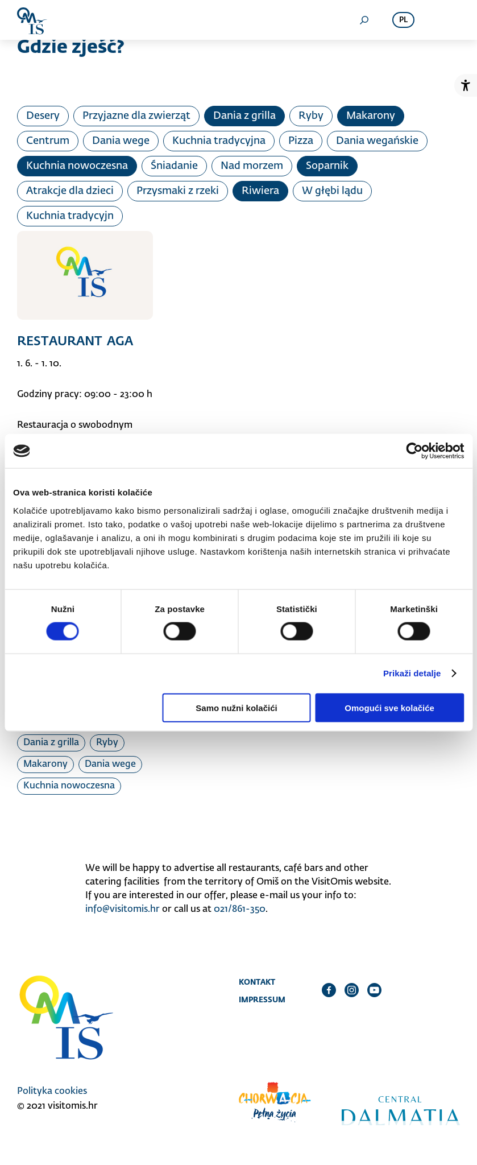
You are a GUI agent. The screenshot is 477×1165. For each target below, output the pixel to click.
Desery (43, 116)
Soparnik (327, 166)
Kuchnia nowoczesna (77, 166)
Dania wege (121, 141)
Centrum (47, 141)
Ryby (310, 116)
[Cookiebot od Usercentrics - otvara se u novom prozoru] (414, 451)
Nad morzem (252, 166)
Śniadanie (174, 166)
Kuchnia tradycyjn (70, 216)
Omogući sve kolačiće (389, 707)
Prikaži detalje (412, 673)
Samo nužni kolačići (236, 707)
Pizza (300, 141)
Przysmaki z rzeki (177, 191)
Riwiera (260, 191)
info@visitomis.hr (122, 909)
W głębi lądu (332, 191)
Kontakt (257, 982)
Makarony (370, 116)
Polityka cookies (52, 1091)
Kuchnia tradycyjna (219, 141)
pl (403, 20)
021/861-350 (240, 909)
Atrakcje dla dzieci (70, 191)
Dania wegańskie (377, 141)
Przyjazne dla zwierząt (136, 116)
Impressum (262, 999)
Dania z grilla (244, 116)
